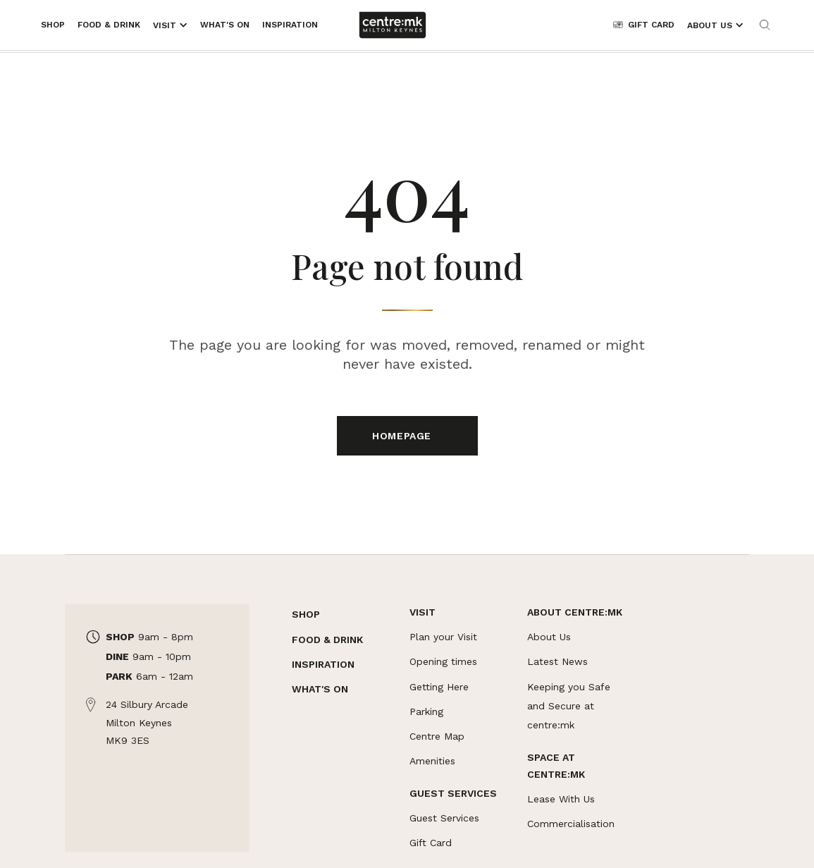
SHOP (306, 614)
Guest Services (444, 818)
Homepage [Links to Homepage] (403, 435)
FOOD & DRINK (327, 639)
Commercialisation (571, 823)
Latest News (557, 661)
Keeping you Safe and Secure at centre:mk (568, 706)
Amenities (432, 760)
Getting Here (439, 686)
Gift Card (430, 842)
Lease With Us (561, 799)
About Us (549, 636)
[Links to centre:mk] (392, 25)
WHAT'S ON (320, 689)
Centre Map (436, 736)
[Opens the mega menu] (170, 25)
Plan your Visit (443, 636)
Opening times (443, 661)
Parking (426, 711)
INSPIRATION (323, 664)
